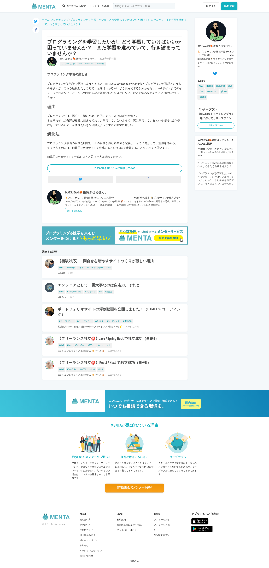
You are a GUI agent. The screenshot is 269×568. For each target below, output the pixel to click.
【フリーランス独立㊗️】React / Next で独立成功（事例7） (104, 363)
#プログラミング (74, 292)
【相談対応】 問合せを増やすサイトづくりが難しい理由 (106, 261)
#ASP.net (91, 345)
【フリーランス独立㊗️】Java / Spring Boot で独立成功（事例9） (108, 339)
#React (92, 369)
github (224, 91)
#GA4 (109, 268)
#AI (100, 292)
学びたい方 (85, 525)
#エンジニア (90, 292)
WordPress (89, 64)
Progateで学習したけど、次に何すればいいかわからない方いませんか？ (215, 152)
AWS (80, 64)
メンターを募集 (99, 6)
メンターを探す (162, 519)
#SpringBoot (80, 345)
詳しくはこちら (74, 211)
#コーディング (113, 321)
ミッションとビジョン (91, 550)
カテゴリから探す (74, 5)
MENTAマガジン (161, 535)
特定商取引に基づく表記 (129, 525)
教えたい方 (85, 519)
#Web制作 (71, 268)
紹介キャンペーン (89, 540)
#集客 (80, 268)
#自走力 (108, 292)
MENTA (135, 561)
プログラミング (60, 19)
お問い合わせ (86, 556)
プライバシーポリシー (128, 530)
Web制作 (100, 64)
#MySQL (83, 369)
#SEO (61, 268)
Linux (201, 91)
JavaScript (220, 86)
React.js (202, 97)
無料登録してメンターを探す (134, 487)
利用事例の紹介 (87, 535)
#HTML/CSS (127, 321)
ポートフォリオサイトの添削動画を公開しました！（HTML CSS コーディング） (119, 312)
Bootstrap (212, 91)
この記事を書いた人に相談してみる (115, 168)
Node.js (209, 86)
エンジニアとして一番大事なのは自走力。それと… (100, 285)
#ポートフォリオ (84, 321)
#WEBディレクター (95, 268)
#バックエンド (104, 345)
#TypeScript (72, 369)
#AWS (61, 292)
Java (230, 86)
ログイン (211, 6)
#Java (69, 345)
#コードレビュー (66, 321)
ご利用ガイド (86, 530)
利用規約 (121, 519)
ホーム (46, 19)
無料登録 (229, 6)
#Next (100, 369)
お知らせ (84, 545)
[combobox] (144, 6)
